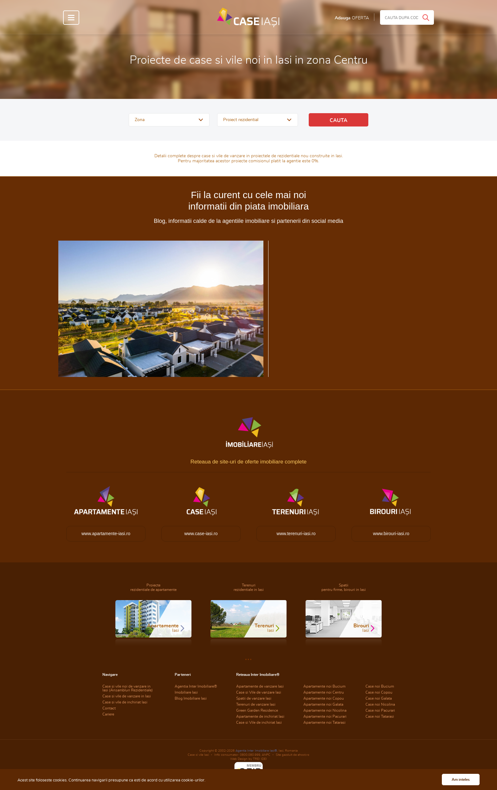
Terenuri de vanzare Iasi (255, 704)
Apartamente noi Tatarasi (324, 722)
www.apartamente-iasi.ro (105, 533)
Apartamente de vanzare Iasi (260, 686)
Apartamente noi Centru (323, 692)
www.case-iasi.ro (200, 533)
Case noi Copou (378, 692)
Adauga (352, 18)
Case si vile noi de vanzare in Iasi (127, 688)
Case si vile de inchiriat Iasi (124, 702)
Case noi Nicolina (380, 704)
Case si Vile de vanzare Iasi (258, 692)
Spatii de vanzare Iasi (253, 698)
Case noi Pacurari (380, 710)
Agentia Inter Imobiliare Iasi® (256, 750)
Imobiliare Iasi (186, 692)
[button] (169, 119)
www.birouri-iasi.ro (391, 533)
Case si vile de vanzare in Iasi (126, 696)
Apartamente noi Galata (323, 704)
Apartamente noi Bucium (324, 686)
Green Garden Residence (257, 710)
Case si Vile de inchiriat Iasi (259, 722)
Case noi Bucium (379, 686)
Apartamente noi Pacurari (324, 716)
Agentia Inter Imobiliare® (196, 686)
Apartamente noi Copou (323, 698)
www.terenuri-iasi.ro (296, 533)
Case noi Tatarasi (379, 716)
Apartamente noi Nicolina (324, 710)
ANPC (266, 754)
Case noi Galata (378, 698)
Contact (109, 708)
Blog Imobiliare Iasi (191, 698)
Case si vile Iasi (198, 754)
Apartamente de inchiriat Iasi (260, 716)
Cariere (108, 714)
